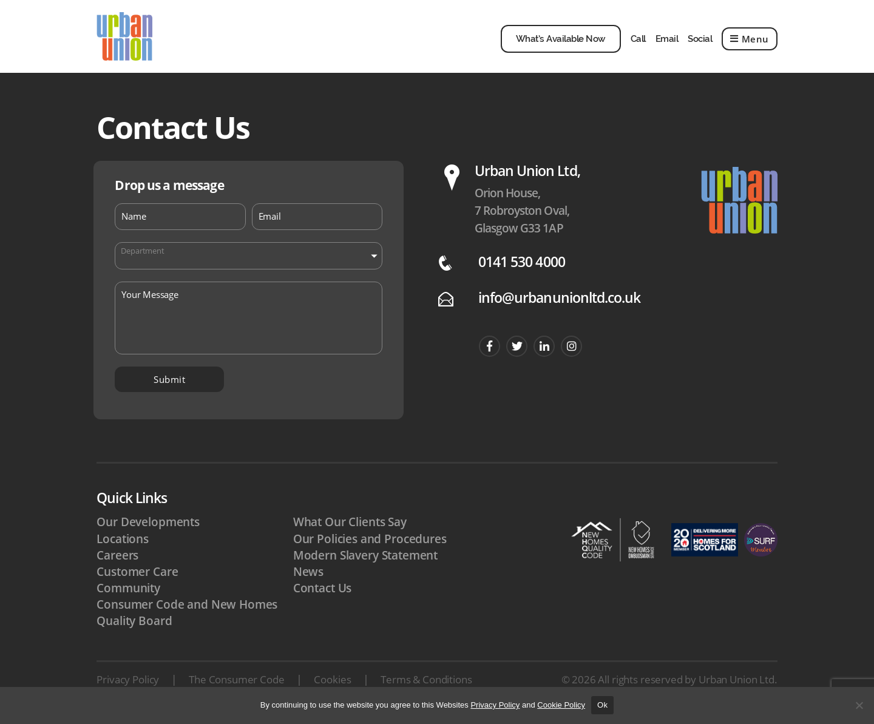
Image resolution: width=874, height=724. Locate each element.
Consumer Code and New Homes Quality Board (187, 619)
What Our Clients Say (350, 528)
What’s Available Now (561, 41)
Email (667, 41)
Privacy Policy (128, 685)
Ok (602, 704)
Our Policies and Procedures (370, 545)
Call (638, 41)
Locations (123, 545)
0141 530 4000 (521, 268)
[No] (859, 705)
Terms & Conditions (426, 685)
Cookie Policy (561, 704)
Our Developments (148, 528)
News (308, 578)
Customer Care (137, 578)
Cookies (332, 685)
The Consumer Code (236, 685)
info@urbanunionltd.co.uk (559, 303)
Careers (117, 561)
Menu (749, 42)
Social (700, 41)
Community (128, 594)
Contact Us (322, 594)
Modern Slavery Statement (365, 561)
